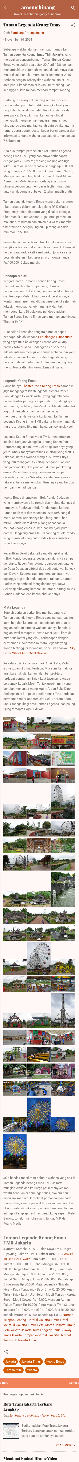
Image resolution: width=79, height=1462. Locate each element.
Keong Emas (55, 1361)
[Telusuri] (73, 8)
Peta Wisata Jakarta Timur (55, 1325)
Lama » (74, 1382)
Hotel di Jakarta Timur (43, 1320)
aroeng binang (38, 7)
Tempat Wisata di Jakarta (41, 1335)
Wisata (32, 1370)
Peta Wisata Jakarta (17, 1330)
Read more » (66, 1445)
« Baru (4, 1382)
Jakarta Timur (31, 1361)
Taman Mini (13, 1370)
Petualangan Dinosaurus (55, 337)
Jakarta (10, 1361)
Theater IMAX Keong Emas (41, 386)
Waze (26, 1259)
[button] (73, 26)
